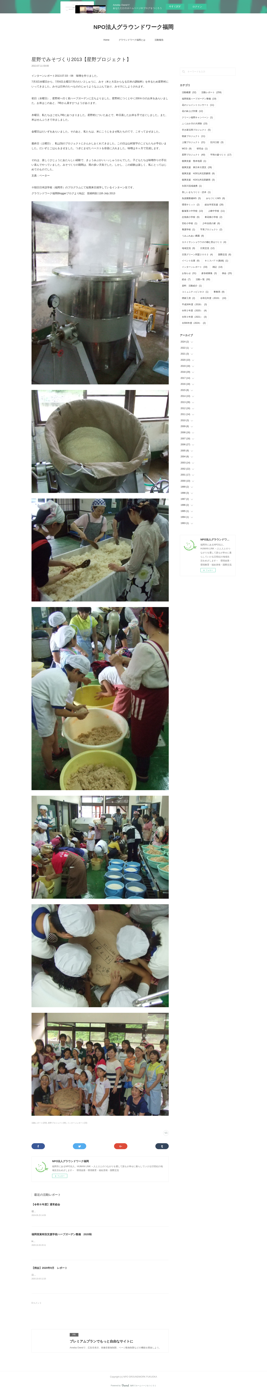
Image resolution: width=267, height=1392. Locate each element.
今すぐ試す (175, 6)
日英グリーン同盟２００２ (197, 254)
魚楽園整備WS (191, 198)
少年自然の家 (211, 223)
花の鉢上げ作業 (192, 111)
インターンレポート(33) (77, 1123)
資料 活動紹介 (192, 285)
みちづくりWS (215, 198)
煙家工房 (188, 298)
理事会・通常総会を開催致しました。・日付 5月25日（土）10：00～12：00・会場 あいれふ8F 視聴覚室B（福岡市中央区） (96, 1211)
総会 (186, 279)
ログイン (197, 6)
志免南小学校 (191, 217)
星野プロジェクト (193, 154)
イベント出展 (191, 260)
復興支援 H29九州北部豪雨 (198, 173)
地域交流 (188, 248)
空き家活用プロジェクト (196, 130)
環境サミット (191, 204)
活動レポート (211, 92)
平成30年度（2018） (194, 304)
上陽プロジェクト (193, 142)
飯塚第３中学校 (192, 211)
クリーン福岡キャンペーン (197, 117)
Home (106, 40)
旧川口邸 (216, 142)
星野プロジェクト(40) (57, 1123)
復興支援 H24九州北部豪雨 (198, 179)
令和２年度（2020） (194, 310)
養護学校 (188, 229)
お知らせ (189, 273)
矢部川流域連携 (192, 186)
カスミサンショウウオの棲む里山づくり (204, 242)
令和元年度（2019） (213, 298)
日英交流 (207, 248)
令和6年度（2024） (194, 323)
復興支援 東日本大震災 (197, 167)
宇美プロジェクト (211, 229)
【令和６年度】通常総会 (46, 1204)
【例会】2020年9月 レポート (49, 1267)
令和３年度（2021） (194, 317)
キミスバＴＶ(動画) (216, 260)
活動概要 (189, 92)
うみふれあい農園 (193, 236)
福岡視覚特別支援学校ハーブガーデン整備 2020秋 (62, 1234)
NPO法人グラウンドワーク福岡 (133, 27)
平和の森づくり (220, 154)
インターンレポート (194, 267)
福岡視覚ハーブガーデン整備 (199, 98)
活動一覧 (203, 279)
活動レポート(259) (39, 1123)
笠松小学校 (189, 223)
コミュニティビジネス (195, 292)
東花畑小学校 (213, 217)
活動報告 (159, 40)
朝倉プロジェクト (193, 136)
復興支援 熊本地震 (194, 161)
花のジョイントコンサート (198, 105)
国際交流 (224, 254)
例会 (227, 273)
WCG (187, 148)
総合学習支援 (214, 204)
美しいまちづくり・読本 (196, 192)
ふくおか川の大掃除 (194, 123)
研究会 (202, 148)
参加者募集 (209, 273)
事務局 (219, 292)
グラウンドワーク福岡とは (132, 40)
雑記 (217, 267)
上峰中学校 (216, 211)
